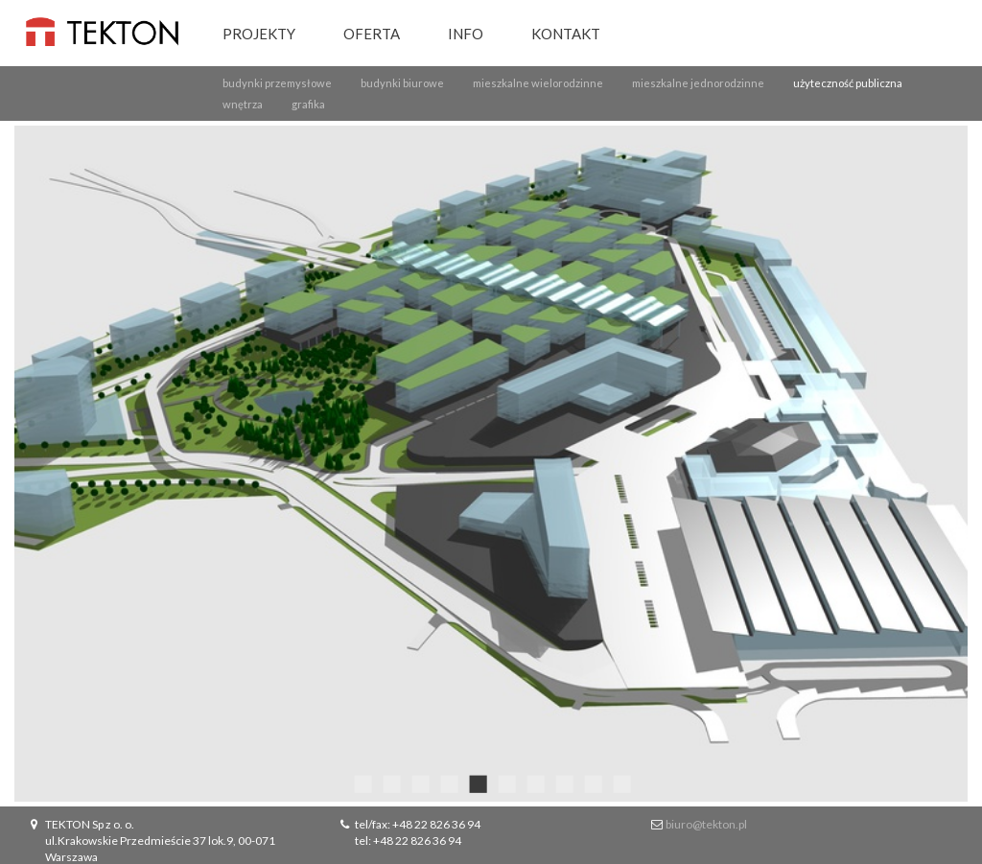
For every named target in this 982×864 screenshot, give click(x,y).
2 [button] (390, 782)
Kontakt (565, 33)
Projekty (258, 33)
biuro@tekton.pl (706, 824)
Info (465, 33)
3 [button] (419, 782)
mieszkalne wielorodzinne (538, 83)
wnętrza (242, 104)
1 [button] (361, 782)
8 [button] (563, 782)
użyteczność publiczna (847, 83)
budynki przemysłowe (277, 83)
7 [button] (534, 782)
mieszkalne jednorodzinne (698, 83)
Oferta (371, 33)
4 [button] (447, 782)
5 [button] (476, 782)
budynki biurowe (402, 83)
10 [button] (620, 782)
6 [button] (505, 782)
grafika (308, 104)
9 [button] (591, 782)
